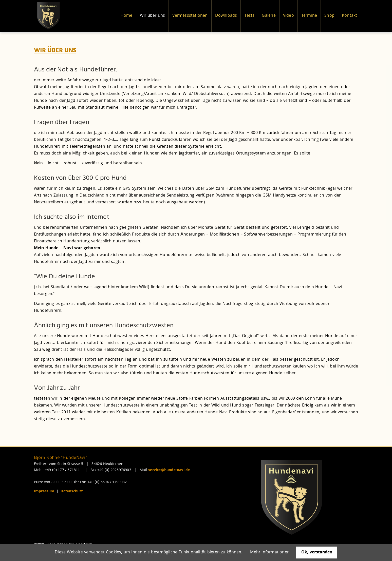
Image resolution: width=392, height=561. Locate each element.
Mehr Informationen (270, 552)
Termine (309, 15)
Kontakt (349, 15)
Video (288, 15)
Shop (329, 15)
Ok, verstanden (316, 552)
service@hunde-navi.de (169, 470)
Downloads (226, 15)
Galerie (268, 15)
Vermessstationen (190, 15)
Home (127, 15)
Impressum (44, 492)
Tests (249, 15)
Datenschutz (72, 492)
